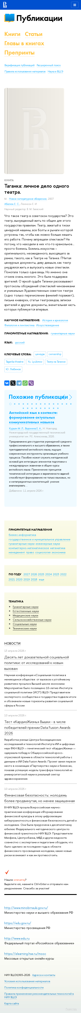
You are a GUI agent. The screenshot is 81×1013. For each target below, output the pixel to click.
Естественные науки (26, 611)
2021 (12, 579)
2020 (19, 579)
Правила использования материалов (25, 71)
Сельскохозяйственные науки (32, 620)
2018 (34, 579)
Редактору (71, 1008)
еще (41, 579)
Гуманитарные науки (25, 607)
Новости (12, 643)
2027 (27, 574)
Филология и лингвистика (19, 325)
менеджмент (17, 552)
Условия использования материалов (27, 981)
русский (20, 342)
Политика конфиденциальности (24, 987)
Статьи (34, 34)
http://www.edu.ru (17, 938)
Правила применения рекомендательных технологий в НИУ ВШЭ (39, 995)
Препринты (19, 52)
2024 (48, 574)
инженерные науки (48, 543)
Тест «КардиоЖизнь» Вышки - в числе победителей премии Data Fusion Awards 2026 (37, 727)
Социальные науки (25, 624)
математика (57, 548)
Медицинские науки (25, 615)
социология (43, 552)
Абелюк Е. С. (11, 204)
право (30, 552)
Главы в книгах (24, 43)
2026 (34, 574)
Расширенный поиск (49, 65)
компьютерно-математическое (29, 548)
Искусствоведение (47, 325)
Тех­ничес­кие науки (25, 628)
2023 (56, 574)
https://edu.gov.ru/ (17, 923)
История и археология (55, 320)
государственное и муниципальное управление (39, 539)
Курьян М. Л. (16, 428)
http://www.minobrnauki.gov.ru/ (26, 908)
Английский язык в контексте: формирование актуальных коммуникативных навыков (33, 417)
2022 (63, 574)
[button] (10, 404)
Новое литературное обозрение (28, 199)
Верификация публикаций (20, 65)
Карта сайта (11, 1003)
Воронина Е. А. (33, 428)
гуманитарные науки (22, 543)
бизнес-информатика (22, 535)
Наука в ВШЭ (55, 71)
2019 (27, 579)
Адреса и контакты (43, 975)
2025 (41, 574)
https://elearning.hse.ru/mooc (25, 954)
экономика (58, 552)
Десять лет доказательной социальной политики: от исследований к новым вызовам (36, 663)
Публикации (39, 17)
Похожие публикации (38, 397)
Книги (12, 34)
